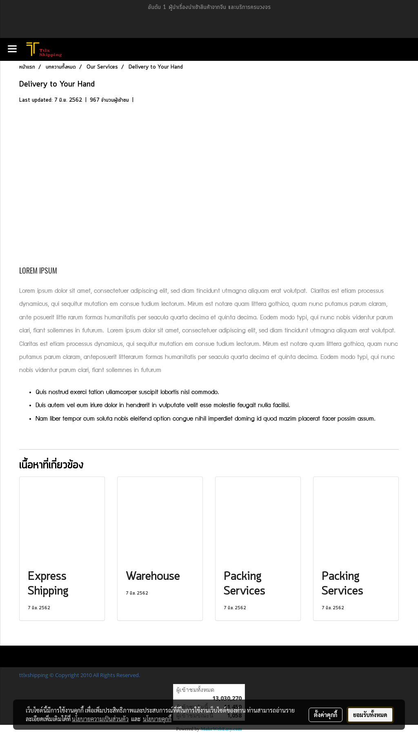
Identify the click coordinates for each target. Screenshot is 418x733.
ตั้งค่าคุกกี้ (325, 714)
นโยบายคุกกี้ (157, 718)
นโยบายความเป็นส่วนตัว (100, 718)
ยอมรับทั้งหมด (370, 714)
